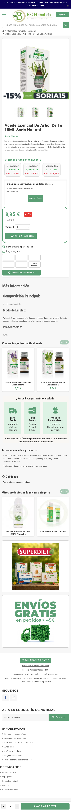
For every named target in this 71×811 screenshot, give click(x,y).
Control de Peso (9, 772)
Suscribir (58, 717)
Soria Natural (11, 136)
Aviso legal (9, 747)
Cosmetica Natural (10, 781)
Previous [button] (62, 342)
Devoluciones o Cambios (15, 738)
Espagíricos (7, 777)
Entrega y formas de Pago (15, 734)
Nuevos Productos (10, 790)
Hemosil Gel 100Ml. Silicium (53, 531)
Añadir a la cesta (45, 806)
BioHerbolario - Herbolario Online (18, 742)
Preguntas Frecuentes (13, 755)
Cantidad (9, 227)
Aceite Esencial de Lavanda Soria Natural (18, 383)
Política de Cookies (12, 751)
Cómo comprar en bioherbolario (18, 760)
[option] (18, 369)
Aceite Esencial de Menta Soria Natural (53, 383)
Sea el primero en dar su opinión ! (17, 482)
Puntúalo (35, 198)
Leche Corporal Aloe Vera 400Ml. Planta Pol (18, 532)
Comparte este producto (21, 272)
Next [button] (66, 342)
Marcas (5, 785)
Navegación (4, 16)
